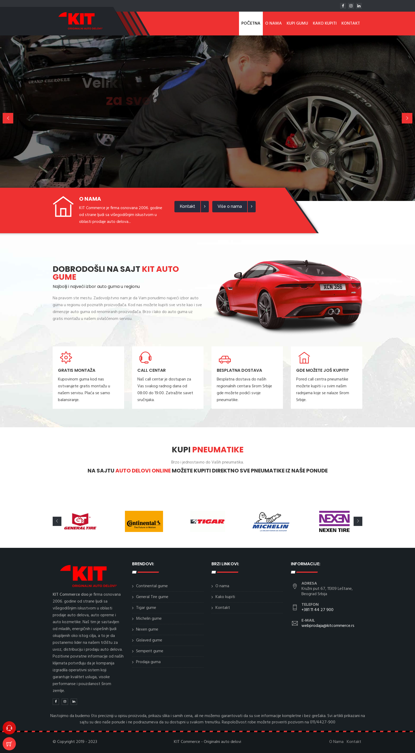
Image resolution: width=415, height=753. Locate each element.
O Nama (273, 23)
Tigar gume (146, 607)
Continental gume (152, 586)
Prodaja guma (148, 662)
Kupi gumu (297, 23)
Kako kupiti (325, 23)
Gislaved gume (149, 640)
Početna (250, 23)
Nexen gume (147, 629)
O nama (222, 586)
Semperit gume (149, 651)
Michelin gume (149, 618)
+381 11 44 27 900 (317, 610)
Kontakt (350, 23)
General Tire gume (152, 597)
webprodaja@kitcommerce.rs (327, 625)
